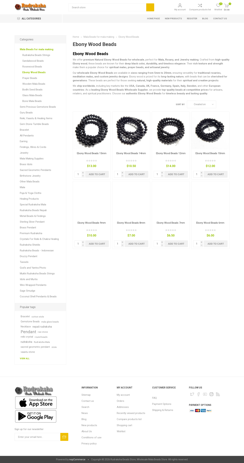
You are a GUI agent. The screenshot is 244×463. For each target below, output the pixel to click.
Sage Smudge (27, 290)
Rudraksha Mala (42, 342)
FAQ (154, 397)
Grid (220, 104)
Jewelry (24, 152)
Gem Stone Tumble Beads (34, 124)
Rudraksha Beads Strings (36, 55)
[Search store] (107, 7)
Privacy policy (89, 443)
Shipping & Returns (162, 410)
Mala (22, 187)
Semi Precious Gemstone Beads (38, 106)
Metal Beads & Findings (33, 216)
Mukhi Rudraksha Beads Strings (37, 273)
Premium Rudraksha (31, 233)
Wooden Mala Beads (33, 83)
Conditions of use (91, 437)
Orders (120, 400)
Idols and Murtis (29, 279)
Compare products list (200, 9)
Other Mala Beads (29, 181)
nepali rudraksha (42, 326)
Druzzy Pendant (28, 256)
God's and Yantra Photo (33, 267)
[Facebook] (198, 394)
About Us (87, 431)
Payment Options (161, 404)
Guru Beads (26, 112)
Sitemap (86, 394)
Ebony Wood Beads (34, 72)
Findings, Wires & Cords (33, 147)
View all (24, 358)
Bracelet (24, 129)
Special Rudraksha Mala (33, 204)
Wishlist (121, 431)
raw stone (43, 331)
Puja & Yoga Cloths (30, 193)
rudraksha (26, 341)
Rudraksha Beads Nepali (33, 210)
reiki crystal (27, 336)
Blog (84, 419)
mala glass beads (50, 321)
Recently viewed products (131, 413)
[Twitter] (192, 394)
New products (89, 425)
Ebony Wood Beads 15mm (91, 153)
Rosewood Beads (32, 66)
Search (150, 7)
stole (54, 347)
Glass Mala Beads (32, 95)
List (226, 104)
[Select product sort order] (201, 104)
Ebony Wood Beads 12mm (171, 153)
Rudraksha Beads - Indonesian (37, 250)
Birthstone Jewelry (30, 175)
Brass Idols (26, 164)
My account (180, 9)
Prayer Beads (29, 78)
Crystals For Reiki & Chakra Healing (39, 239)
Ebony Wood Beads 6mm (210, 222)
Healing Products (29, 198)
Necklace (26, 326)
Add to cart (97, 174)
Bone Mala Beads (32, 101)
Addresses (123, 407)
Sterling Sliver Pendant (32, 221)
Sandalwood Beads (33, 60)
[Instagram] (211, 394)
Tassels (24, 262)
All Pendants (27, 135)
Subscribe (64, 437)
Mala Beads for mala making (36, 49)
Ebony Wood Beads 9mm (92, 222)
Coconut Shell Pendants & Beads (38, 296)
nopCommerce (77, 459)
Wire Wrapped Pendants (33, 285)
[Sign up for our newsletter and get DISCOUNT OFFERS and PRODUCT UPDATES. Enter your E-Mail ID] (37, 437)
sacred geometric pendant (35, 347)
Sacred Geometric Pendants (35, 170)
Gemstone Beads (30, 321)
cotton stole (38, 316)
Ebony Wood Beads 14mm (131, 153)
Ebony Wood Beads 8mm (131, 222)
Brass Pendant (28, 227)
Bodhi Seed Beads (32, 89)
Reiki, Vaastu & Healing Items (36, 118)
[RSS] (218, 394)
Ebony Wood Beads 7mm (171, 222)
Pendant (28, 331)
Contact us (88, 400)
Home (76, 36)
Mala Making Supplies (32, 158)
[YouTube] (205, 394)
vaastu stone (28, 352)
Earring (23, 141)
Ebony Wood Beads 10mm (210, 153)
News (85, 413)
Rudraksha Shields (30, 244)
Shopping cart (124, 425)
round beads (41, 337)
